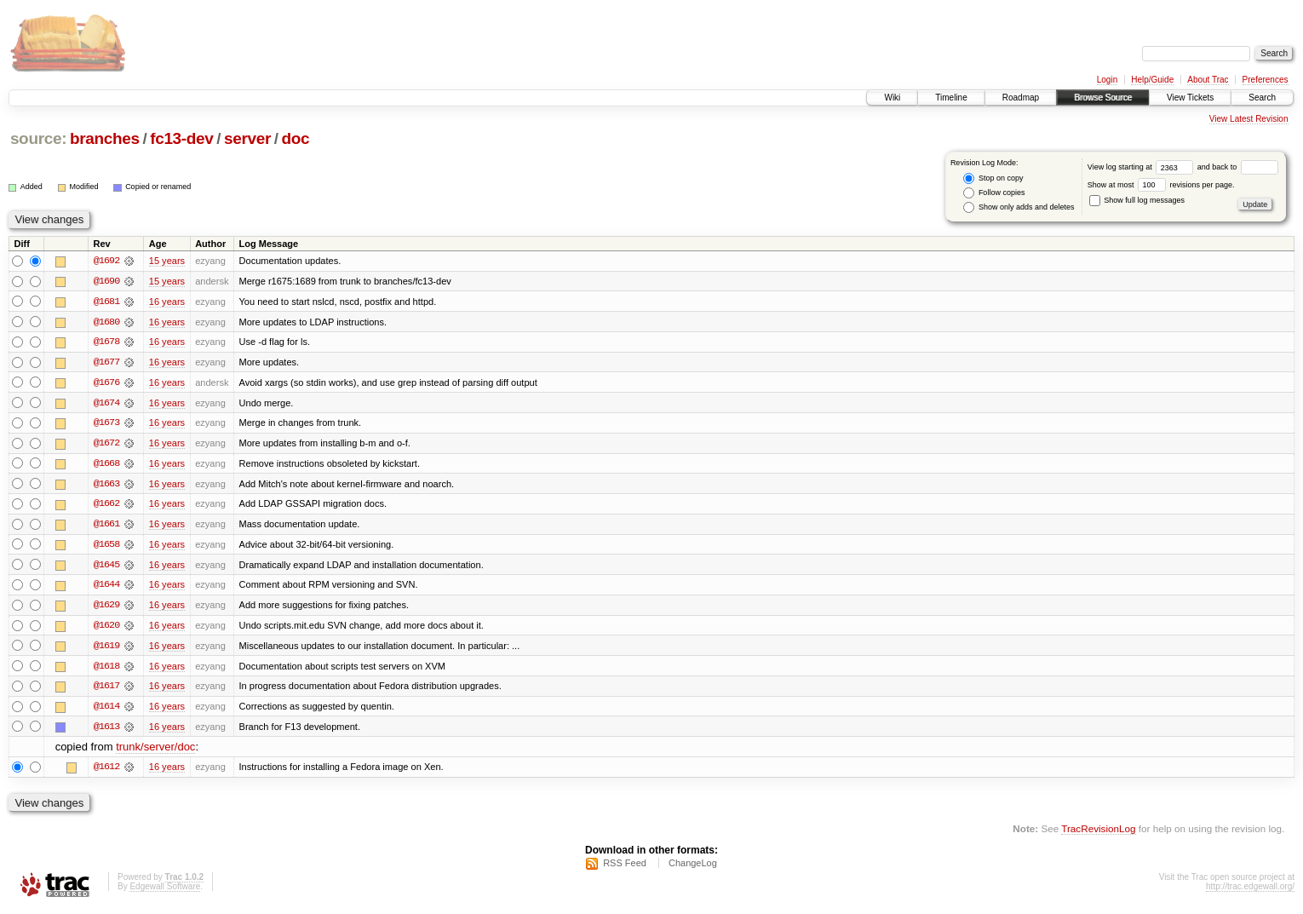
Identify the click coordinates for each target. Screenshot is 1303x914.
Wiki (892, 97)
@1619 (106, 649)
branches (105, 138)
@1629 (106, 608)
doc (296, 138)
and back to (1237, 167)
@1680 (106, 322)
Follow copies (994, 192)
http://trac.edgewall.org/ (1250, 891)
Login (1107, 79)
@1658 (106, 547)
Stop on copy (993, 178)
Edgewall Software (164, 891)
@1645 (106, 567)
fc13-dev (181, 138)
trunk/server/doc (155, 751)
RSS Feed (624, 868)
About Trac (1207, 79)
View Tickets (1190, 97)
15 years (167, 261)
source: (38, 138)
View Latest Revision (1249, 119)
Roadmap (1020, 97)
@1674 (106, 404)
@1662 (106, 506)
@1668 (106, 465)
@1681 (106, 301)
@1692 (106, 260)
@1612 (106, 772)
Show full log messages (1137, 200)
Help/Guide (1152, 79)
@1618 (106, 669)
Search (1262, 97)
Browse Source (1103, 97)
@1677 (106, 363)
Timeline (951, 97)
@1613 (106, 731)
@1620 (106, 628)
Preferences (1266, 79)
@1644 (106, 588)
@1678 (106, 342)
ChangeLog (693, 868)
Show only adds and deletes (1018, 207)
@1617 (106, 690)
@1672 (106, 444)
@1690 (106, 281)
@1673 (106, 424)
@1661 (106, 526)
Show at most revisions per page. (1161, 185)
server (247, 138)
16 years (167, 301)
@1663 (106, 485)
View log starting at (1142, 167)
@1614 (106, 710)
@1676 (106, 383)
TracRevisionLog (1098, 833)
